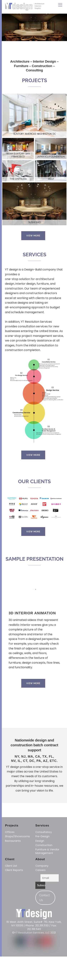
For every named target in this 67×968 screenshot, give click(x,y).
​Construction (43, 845)
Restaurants (13, 841)
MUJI (51, 179)
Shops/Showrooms (17, 836)
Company (41, 866)
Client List (11, 866)
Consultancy (43, 832)
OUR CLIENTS (34, 481)
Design (39, 841)
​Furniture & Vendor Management (47, 851)
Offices (9, 832)
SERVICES (34, 254)
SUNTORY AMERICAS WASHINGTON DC (34, 134)
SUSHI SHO (34, 222)
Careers (40, 870)
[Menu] (60, 4)
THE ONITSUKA (18, 179)
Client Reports (14, 870)
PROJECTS (34, 80)
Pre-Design (42, 836)
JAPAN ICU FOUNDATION (51, 157)
